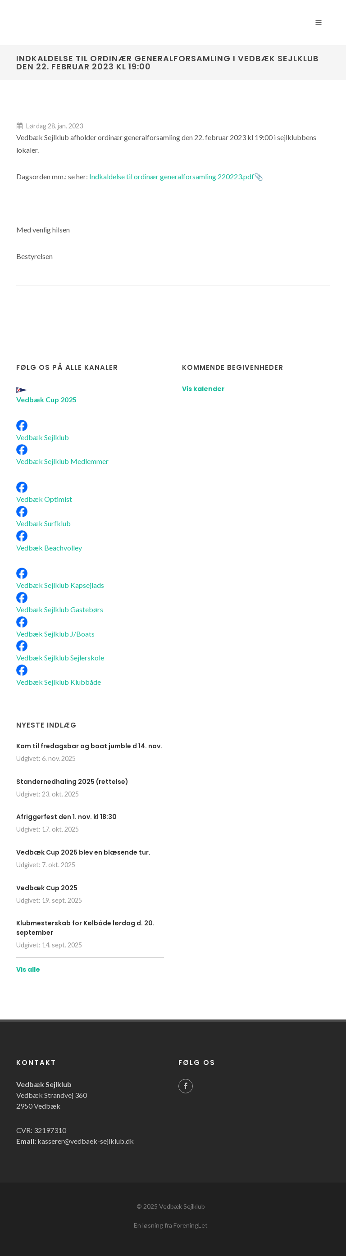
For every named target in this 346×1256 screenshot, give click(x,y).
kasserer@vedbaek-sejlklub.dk (85, 1141)
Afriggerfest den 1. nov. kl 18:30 (66, 816)
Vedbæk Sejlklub (42, 437)
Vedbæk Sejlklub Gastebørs (59, 609)
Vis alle (28, 969)
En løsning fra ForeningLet (171, 1225)
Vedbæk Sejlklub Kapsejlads (60, 585)
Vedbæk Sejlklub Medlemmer (62, 461)
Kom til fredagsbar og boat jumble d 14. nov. (89, 746)
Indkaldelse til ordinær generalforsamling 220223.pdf (171, 176)
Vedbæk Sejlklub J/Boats (55, 633)
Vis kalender (203, 388)
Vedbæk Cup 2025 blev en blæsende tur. (83, 852)
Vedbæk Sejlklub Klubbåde (58, 682)
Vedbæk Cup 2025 (46, 887)
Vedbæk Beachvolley (49, 547)
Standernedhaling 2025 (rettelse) (72, 781)
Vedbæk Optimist (44, 499)
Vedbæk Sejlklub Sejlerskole (60, 657)
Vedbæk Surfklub (43, 523)
